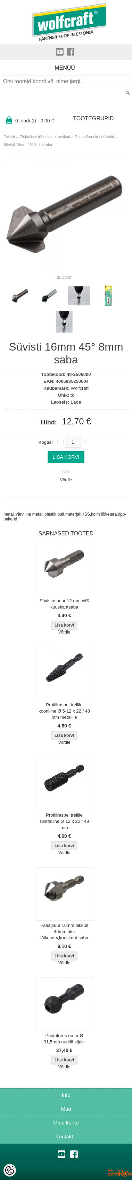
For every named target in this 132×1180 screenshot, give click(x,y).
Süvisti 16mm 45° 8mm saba (27, 145)
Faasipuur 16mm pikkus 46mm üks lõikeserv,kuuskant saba (64, 931)
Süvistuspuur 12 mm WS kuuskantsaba (64, 604)
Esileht (9, 137)
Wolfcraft (80, 388)
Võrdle (66, 479)
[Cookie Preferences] (9, 1170)
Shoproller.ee (120, 1173)
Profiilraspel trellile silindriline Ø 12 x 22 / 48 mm (64, 821)
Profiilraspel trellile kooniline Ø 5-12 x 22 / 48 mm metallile (64, 711)
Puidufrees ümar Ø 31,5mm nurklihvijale (64, 1038)
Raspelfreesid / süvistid (94, 137)
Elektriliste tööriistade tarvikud (44, 137)
